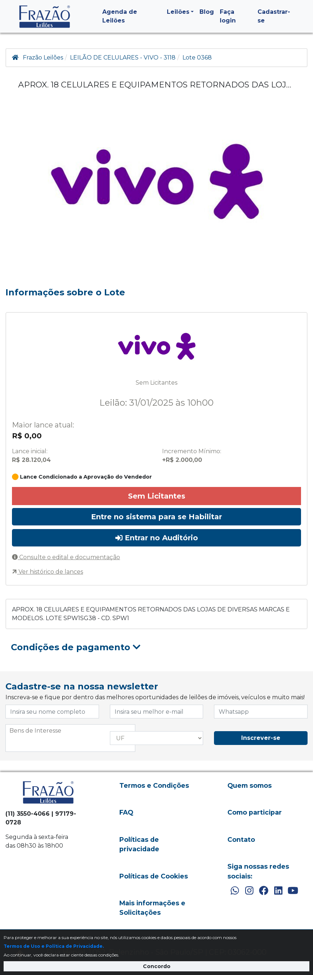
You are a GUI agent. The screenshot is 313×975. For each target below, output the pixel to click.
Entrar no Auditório (156, 537)
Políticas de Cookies (153, 876)
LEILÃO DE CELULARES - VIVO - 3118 (123, 57)
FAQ (126, 812)
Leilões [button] (178, 11)
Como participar (254, 812)
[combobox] (70, 738)
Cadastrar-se (274, 16)
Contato (241, 839)
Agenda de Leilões (119, 16)
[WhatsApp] (235, 891)
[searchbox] (70, 730)
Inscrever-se (260, 737)
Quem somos (249, 785)
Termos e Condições (154, 785)
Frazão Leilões (43, 57)
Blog (206, 11)
